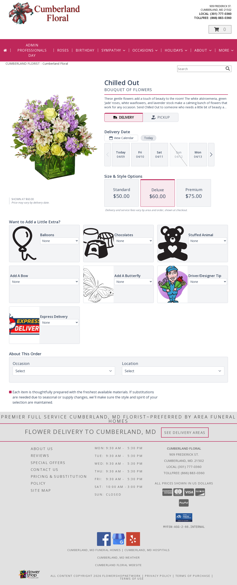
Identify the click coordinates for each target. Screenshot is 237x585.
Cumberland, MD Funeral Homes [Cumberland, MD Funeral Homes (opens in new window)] (94, 550)
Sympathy (114, 50)
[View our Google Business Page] (118, 544)
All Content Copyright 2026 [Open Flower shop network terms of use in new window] (76, 575)
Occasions (145, 50)
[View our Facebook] (104, 544)
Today (148, 138)
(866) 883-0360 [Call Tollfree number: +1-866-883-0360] (193, 473)
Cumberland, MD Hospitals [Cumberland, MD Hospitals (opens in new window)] (147, 550)
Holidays (176, 50)
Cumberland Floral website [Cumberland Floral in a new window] (118, 565)
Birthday (85, 50)
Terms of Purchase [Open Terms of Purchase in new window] (192, 575)
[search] (227, 68)
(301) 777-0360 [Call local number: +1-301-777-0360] (220, 14)
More (226, 50)
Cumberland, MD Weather (118, 557)
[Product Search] (200, 69)
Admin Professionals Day (31, 50)
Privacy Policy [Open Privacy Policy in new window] (158, 575)
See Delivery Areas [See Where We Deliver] (184, 432)
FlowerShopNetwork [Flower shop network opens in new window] (121, 575)
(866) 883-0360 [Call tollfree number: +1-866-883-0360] (220, 18)
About (203, 50)
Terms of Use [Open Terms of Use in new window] (132, 578)
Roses (63, 50)
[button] (220, 29)
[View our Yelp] (133, 544)
